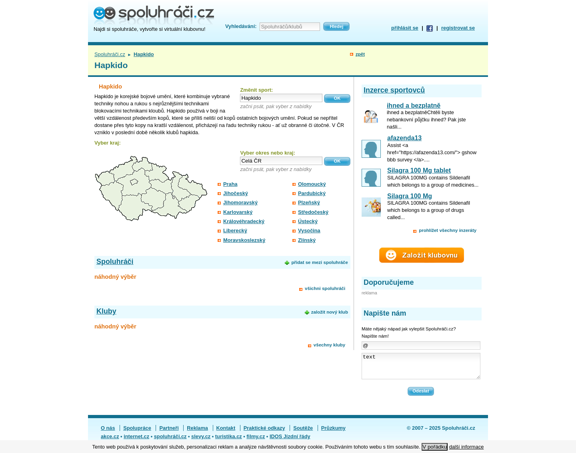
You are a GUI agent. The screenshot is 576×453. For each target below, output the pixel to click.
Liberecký (235, 231)
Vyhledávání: (240, 26)
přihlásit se (404, 28)
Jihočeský (235, 193)
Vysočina (309, 231)
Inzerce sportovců (394, 90)
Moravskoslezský (244, 240)
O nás (108, 433)
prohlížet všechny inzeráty (447, 230)
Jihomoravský (240, 202)
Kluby (106, 311)
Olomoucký (312, 184)
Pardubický (312, 193)
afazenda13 (404, 138)
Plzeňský (309, 202)
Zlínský (307, 240)
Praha (230, 184)
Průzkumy (333, 433)
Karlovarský (237, 212)
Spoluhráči (115, 262)
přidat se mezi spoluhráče (319, 262)
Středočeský (313, 212)
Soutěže (303, 433)
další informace (466, 447)
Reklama (197, 433)
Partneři (168, 433)
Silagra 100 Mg (409, 196)
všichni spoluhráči (325, 288)
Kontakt (226, 433)
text (421, 368)
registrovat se (458, 28)
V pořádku (434, 447)
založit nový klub (329, 312)
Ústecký (308, 221)
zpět (360, 54)
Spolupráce (137, 433)
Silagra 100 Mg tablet (419, 170)
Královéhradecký (243, 221)
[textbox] (281, 98)
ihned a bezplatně (413, 105)
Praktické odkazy (264, 433)
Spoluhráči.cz (109, 54)
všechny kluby (329, 344)
